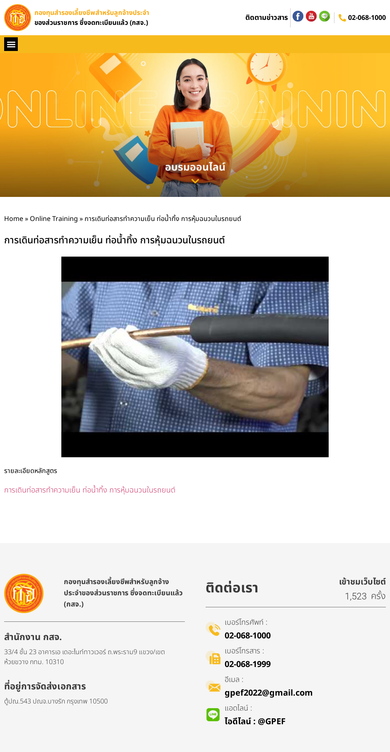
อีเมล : (234, 679)
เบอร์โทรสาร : (244, 651)
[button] (11, 44)
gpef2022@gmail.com (269, 693)
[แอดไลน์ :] (213, 714)
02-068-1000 (367, 18)
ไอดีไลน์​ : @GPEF (255, 722)
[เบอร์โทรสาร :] (213, 657)
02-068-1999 (248, 664)
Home (13, 219)
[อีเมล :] (213, 686)
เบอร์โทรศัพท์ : (246, 622)
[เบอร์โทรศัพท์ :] (213, 628)
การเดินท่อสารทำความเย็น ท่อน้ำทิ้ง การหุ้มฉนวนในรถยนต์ (89, 490)
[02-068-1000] (342, 18)
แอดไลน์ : (238, 708)
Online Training (54, 219)
